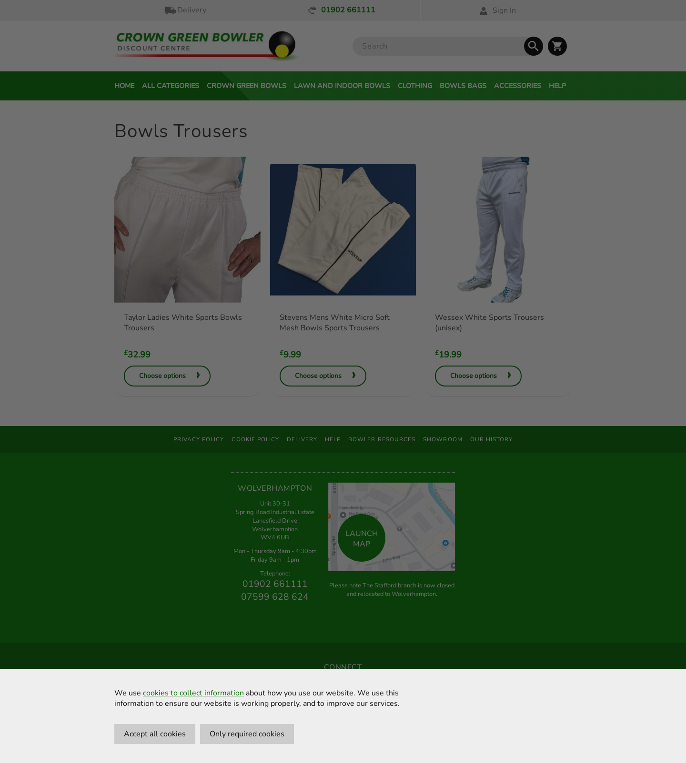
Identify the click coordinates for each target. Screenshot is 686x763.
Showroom (443, 439)
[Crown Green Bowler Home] (206, 46)
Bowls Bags (463, 85)
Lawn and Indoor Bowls (342, 85)
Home (124, 85)
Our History (491, 439)
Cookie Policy (255, 439)
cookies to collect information (193, 693)
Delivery (184, 10)
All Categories (170, 85)
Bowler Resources (381, 439)
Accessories (517, 85)
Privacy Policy (198, 439)
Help (557, 85)
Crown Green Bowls (246, 85)
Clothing (415, 85)
